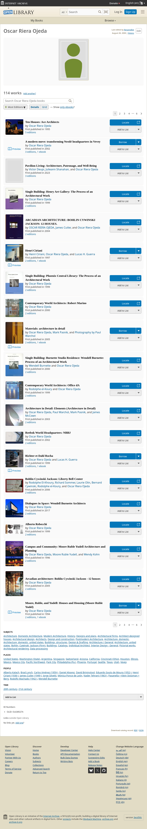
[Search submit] (100, 11)
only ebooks (67, 107)
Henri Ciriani (33, 250)
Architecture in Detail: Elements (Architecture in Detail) (60, 408)
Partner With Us (13, 757)
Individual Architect (79, 645)
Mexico (7, 662)
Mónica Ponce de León (70, 675)
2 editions (30, 205)
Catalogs (63, 645)
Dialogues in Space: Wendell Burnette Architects (55, 503)
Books (36, 753)
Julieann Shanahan (57, 169)
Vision (8, 750)
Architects (41, 639)
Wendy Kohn (92, 554)
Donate (114, 3)
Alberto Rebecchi (36, 524)
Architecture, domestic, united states (23, 642)
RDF (136, 730)
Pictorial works (127, 645)
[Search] (82, 12)
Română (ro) (122, 787)
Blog (7, 765)
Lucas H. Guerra (85, 254)
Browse (95, 20)
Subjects (37, 761)
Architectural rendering (16, 648)
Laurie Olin (83, 482)
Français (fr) (122, 768)
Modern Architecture (55, 636)
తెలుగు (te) (120, 794)
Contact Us (93, 753)
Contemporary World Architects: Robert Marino (55, 303)
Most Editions (14, 107)
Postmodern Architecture (89, 639)
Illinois (134, 659)
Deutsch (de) (122, 757)
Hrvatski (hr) (122, 776)
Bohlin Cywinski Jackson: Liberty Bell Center (54, 479)
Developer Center (69, 750)
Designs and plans (86, 636)
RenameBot (129, 29)
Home (36, 750)
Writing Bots (67, 761)
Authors (37, 757)
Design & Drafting (78, 642)
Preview (16, 149)
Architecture (10, 636)
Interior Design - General (104, 645)
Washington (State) (29, 659)
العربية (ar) (121, 750)
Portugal (92, 662)
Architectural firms (108, 636)
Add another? (29, 93)
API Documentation (70, 753)
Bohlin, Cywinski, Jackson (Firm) (28, 645)
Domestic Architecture (30, 636)
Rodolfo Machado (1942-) (23, 678)
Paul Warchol (61, 412)
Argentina (46, 659)
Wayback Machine (92, 819)
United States (10, 659)
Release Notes (95, 765)
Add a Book (93, 761)
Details (35, 107)
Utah (116, 662)
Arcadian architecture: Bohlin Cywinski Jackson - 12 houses (62, 578)
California (94, 659)
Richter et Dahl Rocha (39, 455)
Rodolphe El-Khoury (41, 482)
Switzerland (72, 659)
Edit (139, 30)
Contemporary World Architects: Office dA (52, 385)
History (131, 33)
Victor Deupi (36, 169)
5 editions (30, 132)
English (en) (122, 761)
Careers (9, 761)
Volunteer (10, 753)
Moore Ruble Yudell (65, 554)
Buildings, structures (56, 642)
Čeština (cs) (121, 753)
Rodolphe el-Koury (40, 389)
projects (67, 819)
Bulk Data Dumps (69, 757)
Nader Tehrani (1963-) (95, 675)
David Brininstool (85, 672)
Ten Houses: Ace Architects (42, 122)
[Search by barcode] (106, 11)
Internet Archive (51, 816)
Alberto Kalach (11, 672)
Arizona (84, 659)
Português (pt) (123, 783)
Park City (51, 662)
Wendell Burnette (40, 365)
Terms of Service (13, 768)
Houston (125, 659)
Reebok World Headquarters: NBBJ (48, 432)
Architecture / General (101, 642)
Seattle (101, 662)
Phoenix (81, 662)
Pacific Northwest (35, 662)
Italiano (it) (121, 779)
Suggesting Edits (96, 757)
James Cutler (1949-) (31, 675)
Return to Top (39, 772)
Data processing (39, 648)
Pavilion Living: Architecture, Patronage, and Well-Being (61, 165)
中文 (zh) (120, 802)
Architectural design (24, 639)
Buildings (52, 645)
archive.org (107, 819)
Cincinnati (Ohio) (110, 659)
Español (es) (122, 765)
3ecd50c (138, 817)
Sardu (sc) (121, 790)
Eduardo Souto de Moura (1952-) (113, 672)
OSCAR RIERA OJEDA (41, 227)
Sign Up (130, 12)
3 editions (30, 151)
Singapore (59, 659)
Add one (19, 722)
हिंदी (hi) (119, 772)
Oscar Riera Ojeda (40, 126)
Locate (125, 122)
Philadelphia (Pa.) (66, 662)
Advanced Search (41, 768)
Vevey (123, 662)
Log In (118, 12)
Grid (44, 107)
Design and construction (61, 639)
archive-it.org (15, 822)
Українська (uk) (123, 798)
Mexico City (18, 662)
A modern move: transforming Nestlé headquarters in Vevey (62, 141)
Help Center (94, 750)
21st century (25, 689)
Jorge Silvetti (50, 675)
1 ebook (41, 151)
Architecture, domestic (116, 639)
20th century (10, 689)
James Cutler (63, 227)
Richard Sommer (65, 482)
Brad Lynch (27, 672)
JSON (141, 730)
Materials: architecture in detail (45, 328)
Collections (38, 765)
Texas (110, 662)
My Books (37, 20)
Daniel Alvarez (67, 672)
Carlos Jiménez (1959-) (46, 672)
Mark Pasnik (60, 332)
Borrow (123, 142)
